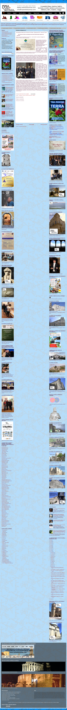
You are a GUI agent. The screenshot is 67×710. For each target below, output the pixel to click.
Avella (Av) (3, 468)
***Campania (20, 95)
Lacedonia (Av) (4, 500)
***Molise (3, 549)
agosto (52, 557)
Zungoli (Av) (3, 476)
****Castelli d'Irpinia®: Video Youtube (55, 28)
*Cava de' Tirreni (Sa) (25, 95)
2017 (51, 551)
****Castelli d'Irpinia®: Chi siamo (7, 28)
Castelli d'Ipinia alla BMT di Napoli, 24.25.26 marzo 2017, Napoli (9, 95)
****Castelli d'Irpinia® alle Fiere (6, 82)
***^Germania (4, 558)
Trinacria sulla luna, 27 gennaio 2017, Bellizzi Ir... (58, 572)
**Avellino (3, 446)
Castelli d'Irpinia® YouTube (5, 36)
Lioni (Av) (3, 478)
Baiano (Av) (3, 510)
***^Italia (3, 531)
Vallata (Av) (3, 471)
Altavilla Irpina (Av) (4, 467)
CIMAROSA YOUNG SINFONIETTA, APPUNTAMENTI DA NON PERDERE (58, 515)
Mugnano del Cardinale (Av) (6, 503)
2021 (51, 546)
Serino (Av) (3, 483)
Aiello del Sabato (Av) (5, 509)
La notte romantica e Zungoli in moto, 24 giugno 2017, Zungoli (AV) (59, 525)
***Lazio (3, 539)
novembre (52, 553)
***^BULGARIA (4, 540)
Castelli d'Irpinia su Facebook (6, 696)
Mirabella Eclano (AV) (5, 487)
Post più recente (19, 124)
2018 (51, 550)
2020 (51, 547)
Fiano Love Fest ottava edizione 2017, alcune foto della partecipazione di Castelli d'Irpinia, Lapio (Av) (9, 105)
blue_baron (51, 702)
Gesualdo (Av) (4, 453)
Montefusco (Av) (4, 469)
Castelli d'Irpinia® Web (5, 31)
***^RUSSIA (3, 552)
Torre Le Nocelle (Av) (5, 508)
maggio (52, 561)
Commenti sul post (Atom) (22, 126)
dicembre (52, 552)
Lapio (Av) (3, 452)
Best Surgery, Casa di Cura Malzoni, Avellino (57, 580)
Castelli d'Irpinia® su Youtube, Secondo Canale (8, 695)
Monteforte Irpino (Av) (5, 460)
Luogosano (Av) (4, 501)
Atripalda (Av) (4, 450)
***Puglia (3, 541)
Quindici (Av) (3, 519)
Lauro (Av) (3, 454)
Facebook (51, 134)
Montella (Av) (3, 517)
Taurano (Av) (3, 475)
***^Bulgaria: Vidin (4, 551)
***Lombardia (4, 532)
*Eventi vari (30, 95)
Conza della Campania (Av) (6, 485)
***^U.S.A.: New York (5, 542)
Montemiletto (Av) (4, 462)
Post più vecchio (44, 124)
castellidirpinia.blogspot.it (56, 131)
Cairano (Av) (3, 493)
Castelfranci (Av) (4, 484)
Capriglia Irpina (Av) (4, 495)
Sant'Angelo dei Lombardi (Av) (6, 470)
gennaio (52, 566)
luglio (52, 558)
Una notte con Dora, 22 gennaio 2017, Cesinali (57, 575)
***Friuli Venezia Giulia (5, 560)
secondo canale (54, 133)
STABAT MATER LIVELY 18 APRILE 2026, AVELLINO (10, 87)
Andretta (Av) (3, 492)
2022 (51, 545)
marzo (52, 563)
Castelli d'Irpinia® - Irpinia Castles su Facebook (8, 697)
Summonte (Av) (4, 459)
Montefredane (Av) (4, 461)
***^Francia (3, 557)
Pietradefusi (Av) (4, 504)
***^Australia (3, 550)
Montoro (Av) (3, 463)
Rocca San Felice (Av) (5, 520)
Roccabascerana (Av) (5, 521)
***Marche (3, 547)
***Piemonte (3, 548)
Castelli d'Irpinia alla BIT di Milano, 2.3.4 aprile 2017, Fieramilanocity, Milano (9, 100)
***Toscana (3, 543)
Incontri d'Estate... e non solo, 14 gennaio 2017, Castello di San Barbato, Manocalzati (9, 112)
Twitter (54, 134)
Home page (31, 124)
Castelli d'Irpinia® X (4, 35)
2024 (51, 542)
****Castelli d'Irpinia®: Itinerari (31, 28)
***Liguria (3, 533)
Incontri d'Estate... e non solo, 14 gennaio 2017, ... (58, 585)
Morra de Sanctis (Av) (5, 502)
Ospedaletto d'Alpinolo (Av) (5, 479)
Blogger (58, 702)
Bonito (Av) (3, 511)
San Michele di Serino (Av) (5, 458)
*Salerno (34, 95)
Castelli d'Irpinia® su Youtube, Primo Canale (8, 694)
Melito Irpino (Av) (4, 516)
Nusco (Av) (3, 518)
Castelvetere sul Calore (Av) (6, 496)
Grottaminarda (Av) (4, 486)
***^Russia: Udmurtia (5, 559)
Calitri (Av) (3, 494)
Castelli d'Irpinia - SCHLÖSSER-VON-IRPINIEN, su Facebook (10, 698)
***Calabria (3, 534)
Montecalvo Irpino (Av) (5, 488)
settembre (52, 556)
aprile (52, 562)
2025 (51, 541)
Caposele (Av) (4, 512)
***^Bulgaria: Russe (4, 556)
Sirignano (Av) (4, 525)
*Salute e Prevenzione (5, 132)
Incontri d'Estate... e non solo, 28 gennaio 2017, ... (58, 569)
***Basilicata (3, 535)
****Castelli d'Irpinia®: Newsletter (42, 28)
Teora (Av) (3, 526)
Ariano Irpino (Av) (4, 451)
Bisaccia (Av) (3, 477)
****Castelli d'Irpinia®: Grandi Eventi (19, 28)
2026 (51, 540)
